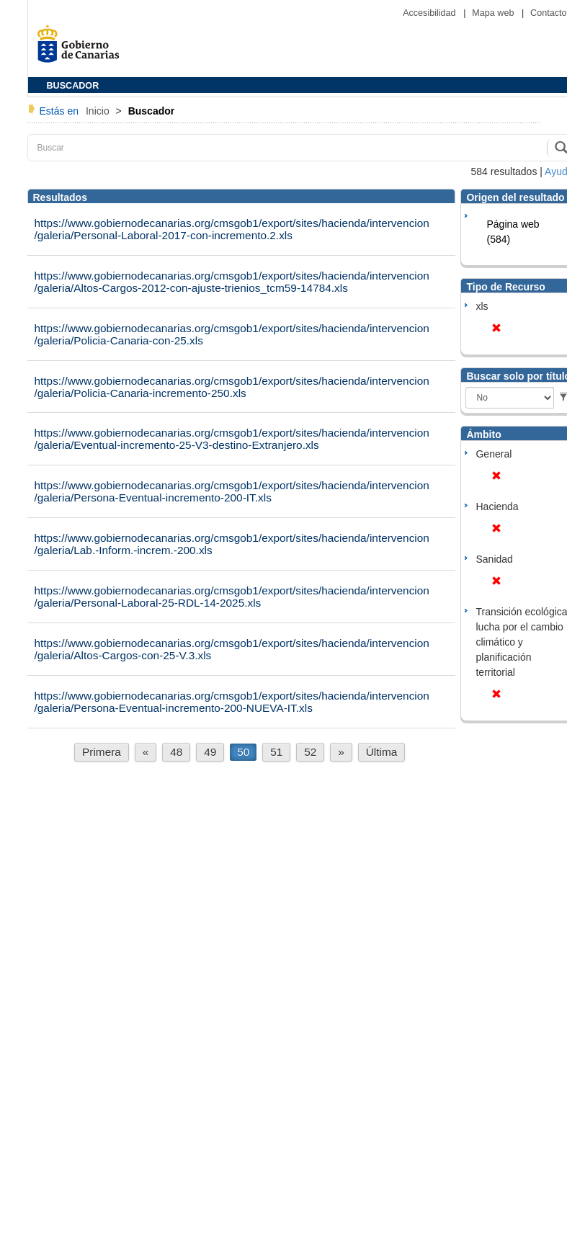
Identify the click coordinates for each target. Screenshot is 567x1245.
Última (382, 752)
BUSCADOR (73, 86)
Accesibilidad (430, 13)
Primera (101, 752)
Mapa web (494, 13)
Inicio (99, 111)
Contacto (548, 13)
